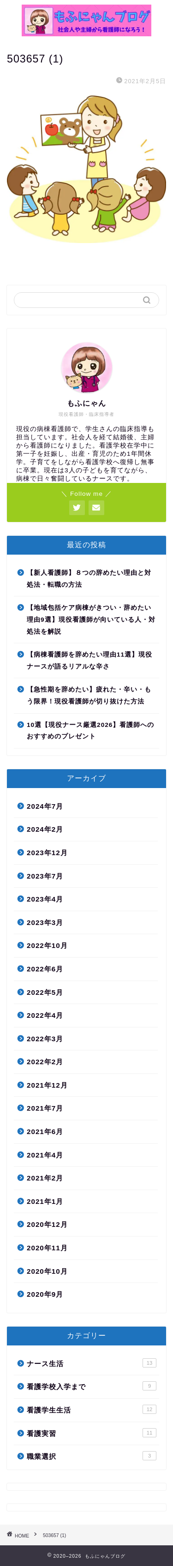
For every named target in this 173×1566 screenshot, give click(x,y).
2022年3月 (45, 1039)
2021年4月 (45, 1155)
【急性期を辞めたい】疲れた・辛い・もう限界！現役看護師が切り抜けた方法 (89, 695)
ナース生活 (91, 1362)
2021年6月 (45, 1131)
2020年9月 (45, 1294)
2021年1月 (45, 1201)
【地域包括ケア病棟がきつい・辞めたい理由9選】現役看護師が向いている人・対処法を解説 (91, 619)
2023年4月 (45, 899)
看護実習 (91, 1432)
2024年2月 (45, 829)
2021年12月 (47, 1085)
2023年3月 (45, 922)
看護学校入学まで (91, 1385)
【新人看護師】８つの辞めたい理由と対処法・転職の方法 (89, 578)
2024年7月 (45, 806)
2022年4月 (45, 1015)
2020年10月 (47, 1271)
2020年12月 (47, 1224)
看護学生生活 (91, 1409)
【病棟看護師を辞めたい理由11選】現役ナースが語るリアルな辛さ (89, 660)
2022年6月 (45, 969)
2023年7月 (45, 876)
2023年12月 (47, 853)
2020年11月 (47, 1248)
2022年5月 (45, 992)
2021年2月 (45, 1178)
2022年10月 (47, 945)
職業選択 (91, 1455)
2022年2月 (45, 1062)
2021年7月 (45, 1108)
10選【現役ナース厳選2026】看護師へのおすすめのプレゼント (90, 730)
